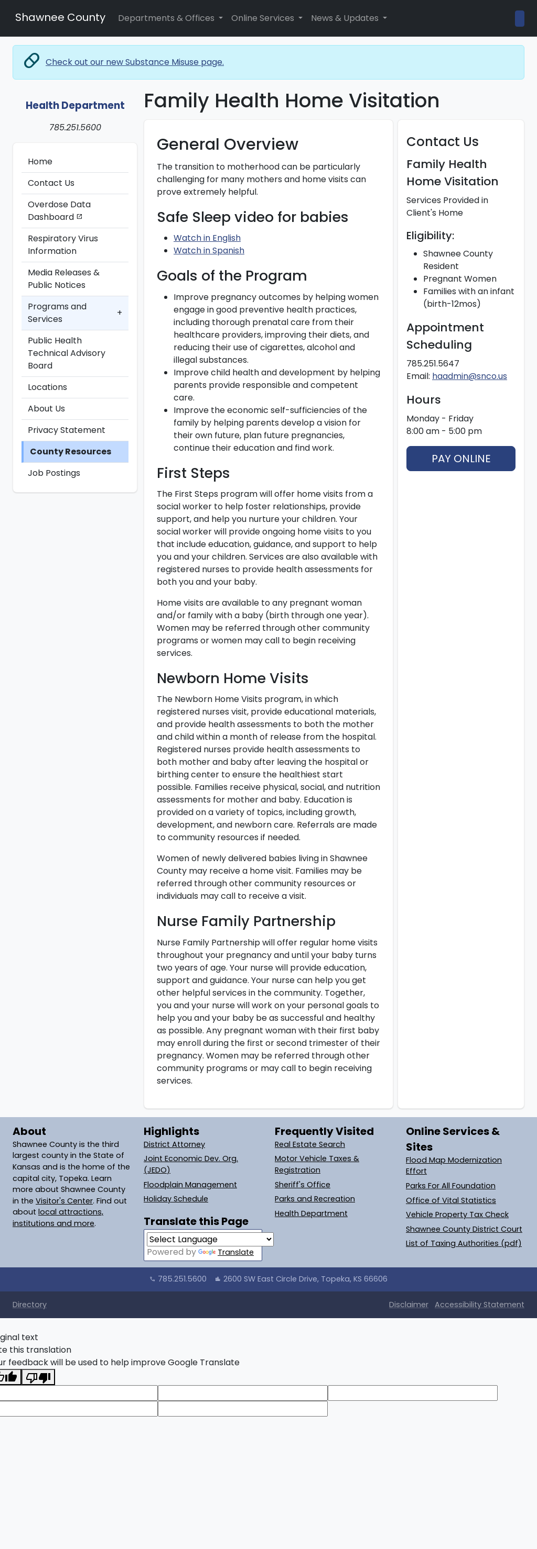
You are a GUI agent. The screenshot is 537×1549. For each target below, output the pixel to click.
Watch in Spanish (209, 250)
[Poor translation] (38, 1377)
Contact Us (51, 183)
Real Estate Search (310, 1144)
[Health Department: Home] (75, 99)
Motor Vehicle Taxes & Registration (317, 1164)
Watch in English (207, 238)
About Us (46, 409)
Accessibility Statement (479, 1304)
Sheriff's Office (302, 1184)
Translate (226, 1252)
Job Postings (54, 473)
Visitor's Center (64, 1201)
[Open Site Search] (519, 18)
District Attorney (174, 1144)
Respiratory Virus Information (63, 244)
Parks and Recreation (315, 1199)
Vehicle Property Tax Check (457, 1214)
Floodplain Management (190, 1184)
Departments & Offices (167, 18)
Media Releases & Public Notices (64, 278)
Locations (47, 387)
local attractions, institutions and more (58, 1218)
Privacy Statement (66, 430)
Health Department (311, 1213)
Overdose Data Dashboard (59, 210)
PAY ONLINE (461, 458)
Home (40, 161)
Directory (30, 1304)
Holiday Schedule (176, 1199)
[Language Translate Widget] (210, 1239)
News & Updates (346, 18)
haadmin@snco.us (469, 376)
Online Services (263, 18)
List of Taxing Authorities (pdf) (464, 1243)
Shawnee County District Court (464, 1229)
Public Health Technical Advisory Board (66, 353)
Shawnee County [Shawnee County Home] (59, 17)
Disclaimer (408, 1304)
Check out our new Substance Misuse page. (135, 62)
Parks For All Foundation (451, 1185)
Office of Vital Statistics (451, 1200)
